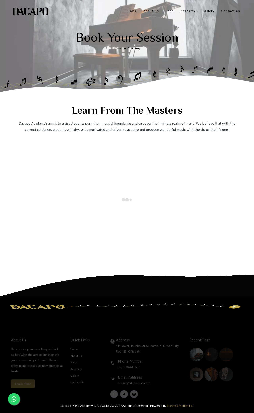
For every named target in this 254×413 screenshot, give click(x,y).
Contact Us (230, 11)
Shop (169, 11)
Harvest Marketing (179, 406)
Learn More (23, 388)
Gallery (208, 11)
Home (132, 11)
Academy (190, 11)
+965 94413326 (128, 371)
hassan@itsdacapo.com (134, 387)
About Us (151, 11)
